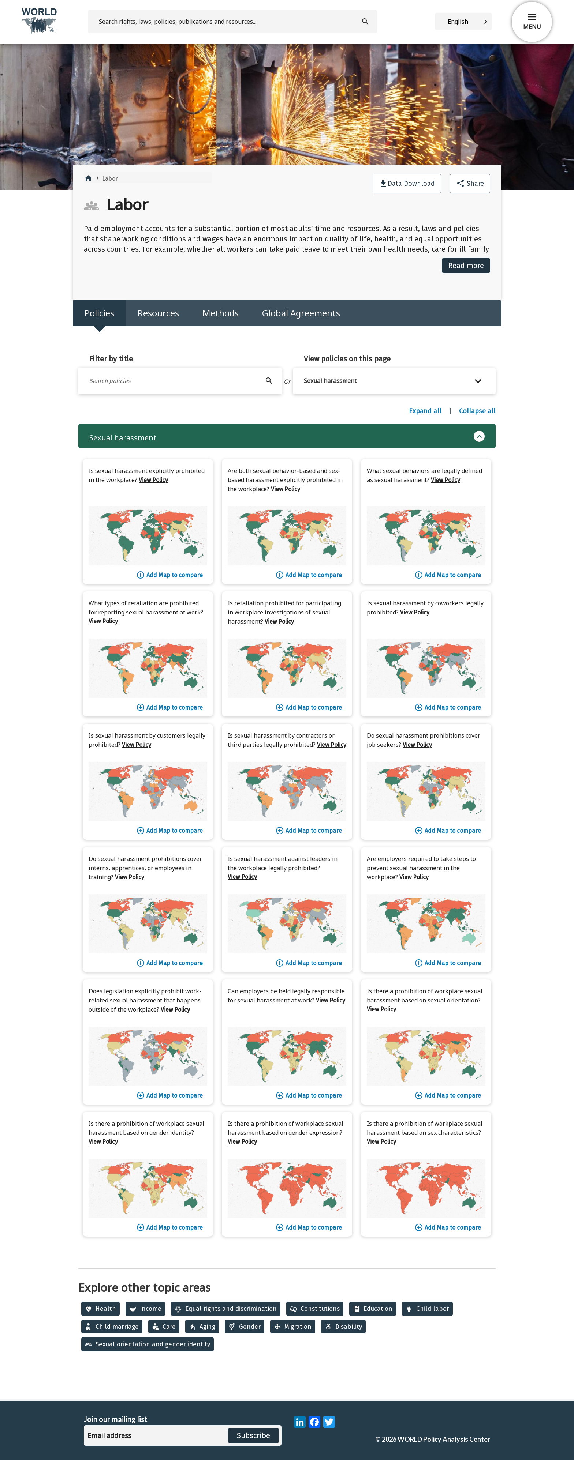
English (458, 22)
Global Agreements (301, 313)
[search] (232, 21)
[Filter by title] (180, 381)
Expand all (425, 411)
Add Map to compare (169, 575)
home (88, 178)
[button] (394, 381)
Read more (466, 265)
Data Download (411, 184)
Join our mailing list (116, 1419)
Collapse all (477, 411)
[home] (40, 32)
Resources (158, 313)
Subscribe (253, 1435)
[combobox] (463, 21)
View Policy (153, 480)
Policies (99, 313)
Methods (220, 313)
